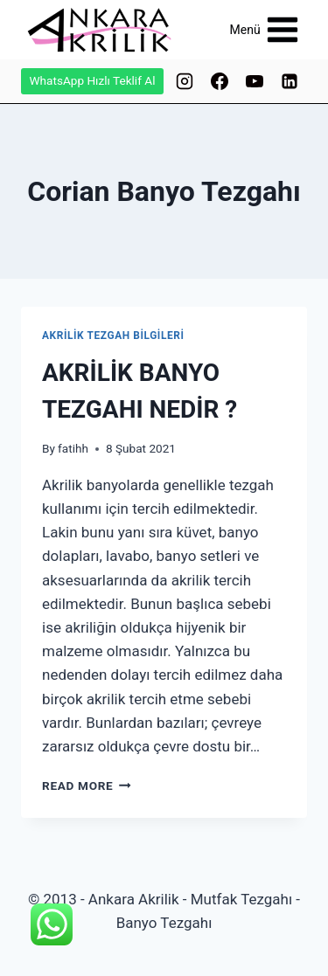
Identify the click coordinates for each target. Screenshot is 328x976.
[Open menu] (264, 29)
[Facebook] (219, 81)
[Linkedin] (289, 81)
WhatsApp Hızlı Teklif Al (93, 80)
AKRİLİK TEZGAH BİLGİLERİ (113, 335)
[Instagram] (184, 81)
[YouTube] (254, 81)
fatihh (73, 448)
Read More (86, 786)
